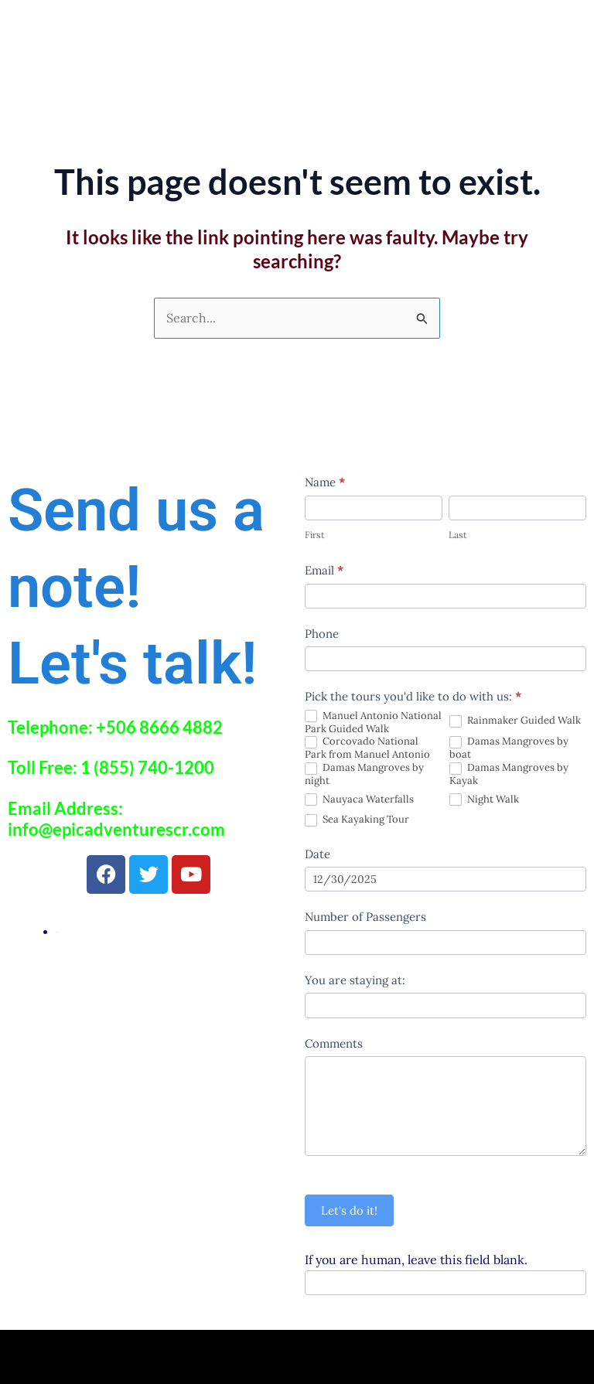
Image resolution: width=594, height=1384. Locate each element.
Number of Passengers (365, 916)
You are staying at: (355, 980)
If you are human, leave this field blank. (416, 1259)
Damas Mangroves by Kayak (508, 774)
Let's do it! (349, 1210)
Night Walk (484, 799)
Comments (334, 1043)
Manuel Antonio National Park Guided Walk (373, 722)
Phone (322, 633)
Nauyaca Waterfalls (359, 799)
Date (317, 854)
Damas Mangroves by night (364, 774)
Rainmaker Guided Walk (515, 721)
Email (324, 570)
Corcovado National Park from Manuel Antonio (367, 748)
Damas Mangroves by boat (508, 748)
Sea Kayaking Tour (357, 820)
